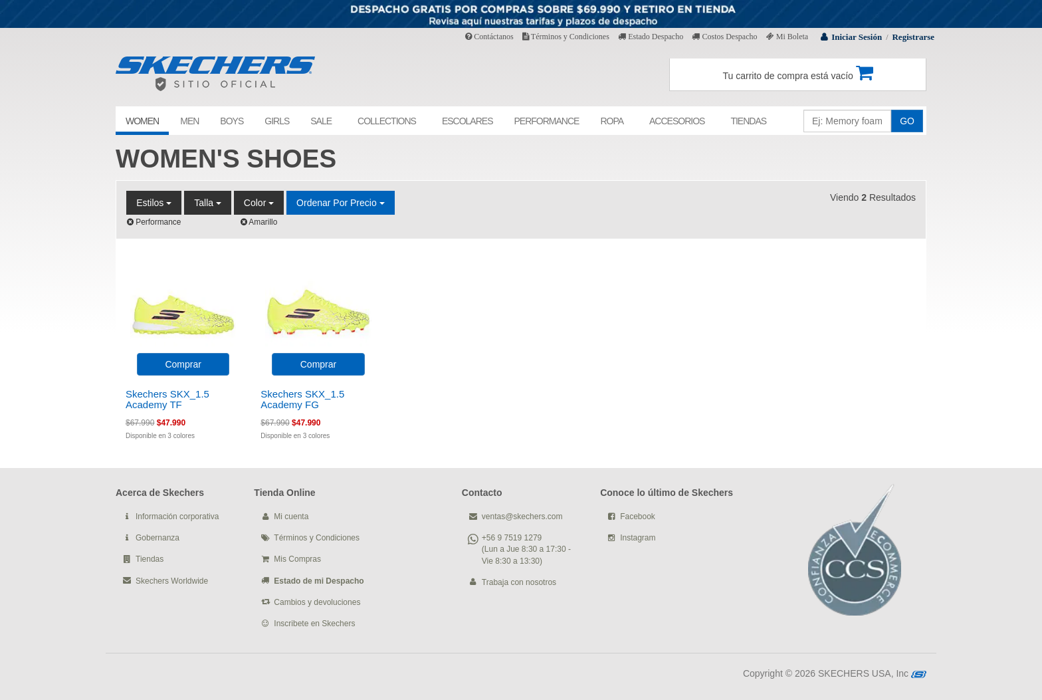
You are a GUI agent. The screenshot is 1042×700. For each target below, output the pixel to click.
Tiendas (149, 559)
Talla (207, 202)
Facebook (637, 516)
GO (907, 121)
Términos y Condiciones (565, 36)
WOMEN (142, 121)
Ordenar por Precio (340, 202)
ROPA (611, 121)
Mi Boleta (787, 36)
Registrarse (913, 37)
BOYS (231, 121)
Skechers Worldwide (172, 581)
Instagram (637, 537)
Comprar (183, 364)
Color (259, 202)
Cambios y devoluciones (317, 602)
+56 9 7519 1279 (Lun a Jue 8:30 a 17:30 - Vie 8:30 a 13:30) (526, 549)
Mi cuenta (291, 516)
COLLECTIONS (387, 121)
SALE (321, 121)
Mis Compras (297, 559)
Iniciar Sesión (856, 37)
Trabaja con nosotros (519, 582)
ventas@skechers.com (522, 516)
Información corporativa (177, 516)
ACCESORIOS (676, 121)
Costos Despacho (724, 36)
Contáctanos (489, 36)
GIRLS (276, 121)
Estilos (153, 202)
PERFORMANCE (546, 121)
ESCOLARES (467, 121)
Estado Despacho (650, 36)
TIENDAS (748, 121)
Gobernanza (157, 537)
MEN (189, 121)
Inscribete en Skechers (314, 623)
